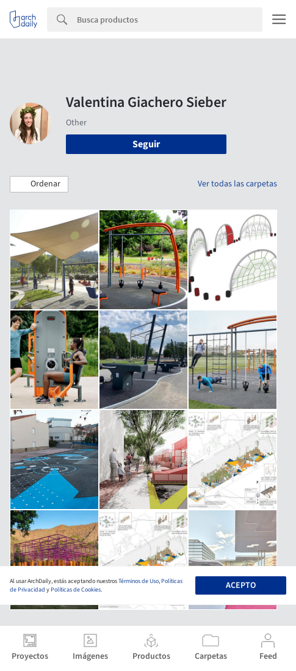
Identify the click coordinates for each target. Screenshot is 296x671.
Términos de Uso (138, 581)
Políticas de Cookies (76, 589)
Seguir (146, 144)
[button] (39, 184)
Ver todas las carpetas (237, 184)
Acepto (241, 585)
